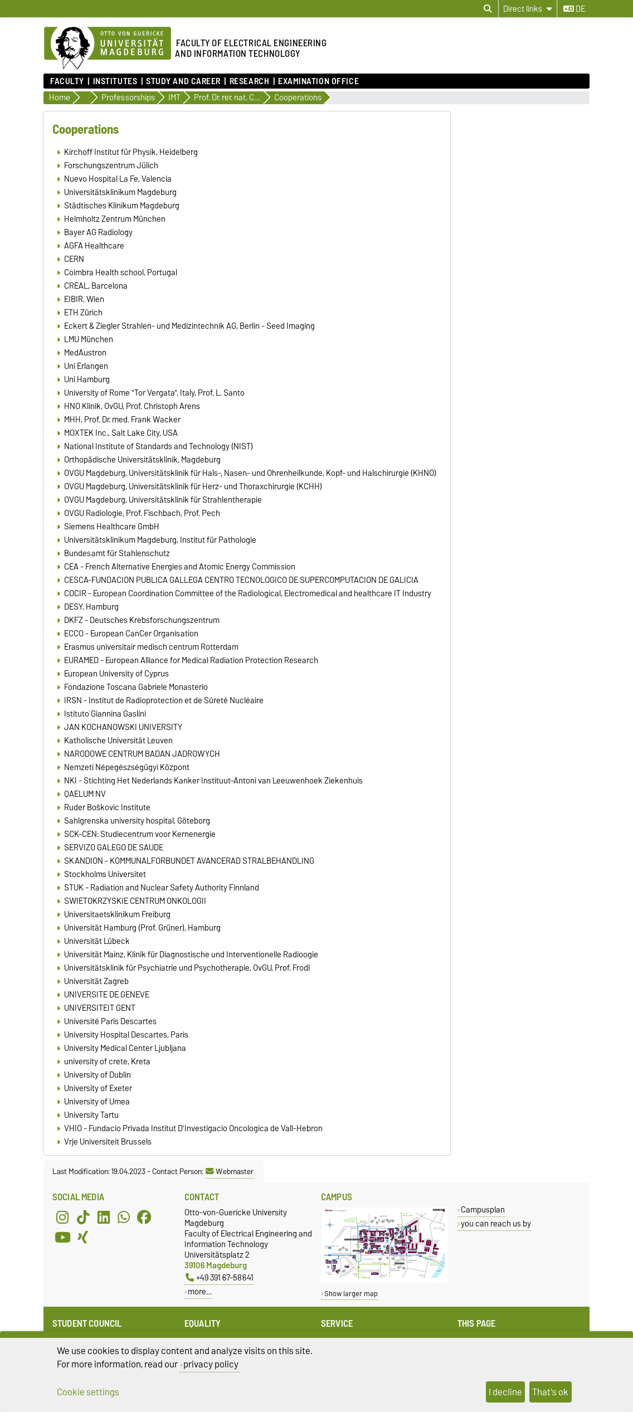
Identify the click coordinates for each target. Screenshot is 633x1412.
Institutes (115, 81)
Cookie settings (88, 1392)
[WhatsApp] (124, 1217)
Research (249, 81)
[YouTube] (62, 1237)
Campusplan (483, 1209)
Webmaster (230, 1171)
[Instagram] (62, 1217)
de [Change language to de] (574, 9)
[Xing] (83, 1237)
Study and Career (183, 81)
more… (200, 1291)
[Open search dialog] (487, 9)
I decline (505, 1392)
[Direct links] (528, 8)
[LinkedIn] (104, 1217)
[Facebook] (144, 1217)
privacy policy (210, 1364)
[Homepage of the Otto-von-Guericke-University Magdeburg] (107, 48)
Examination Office (318, 81)
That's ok (550, 1392)
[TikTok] (83, 1217)
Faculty (67, 81)
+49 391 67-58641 (220, 1277)
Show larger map (351, 1293)
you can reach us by (496, 1223)
